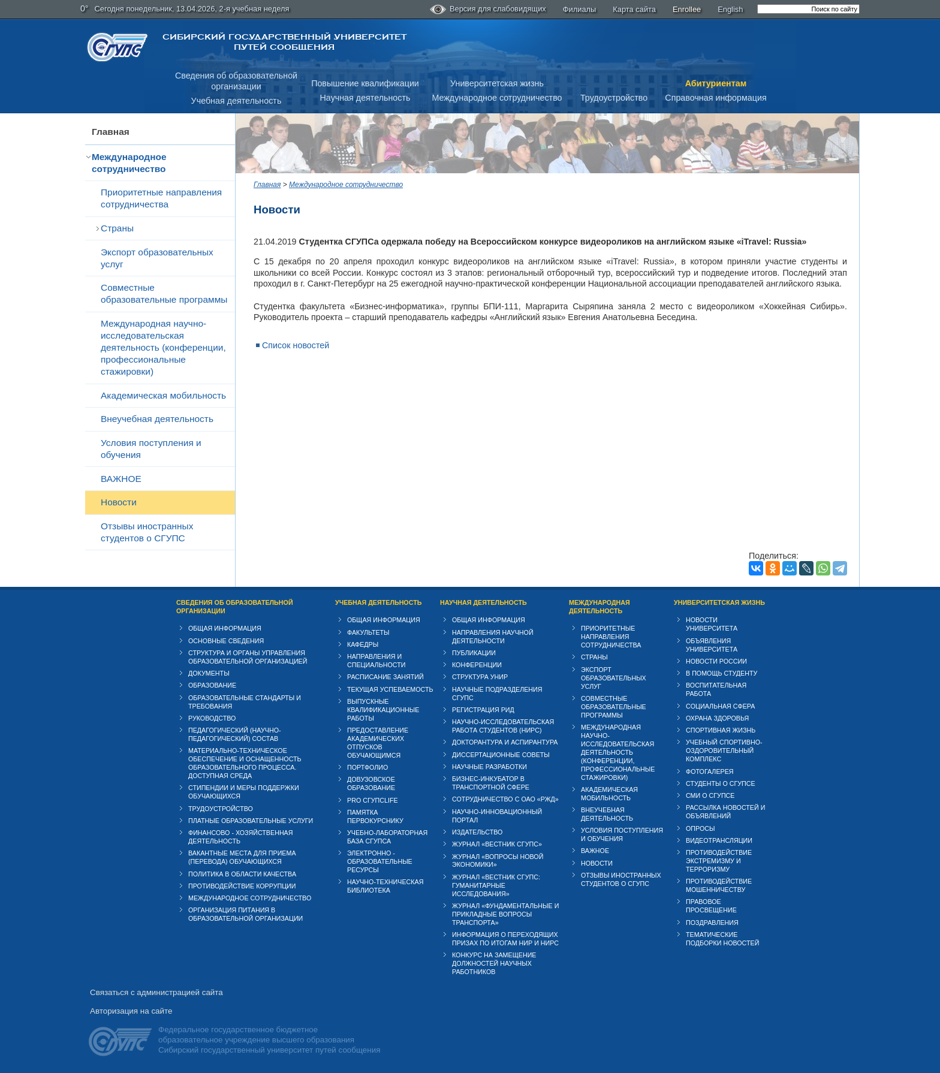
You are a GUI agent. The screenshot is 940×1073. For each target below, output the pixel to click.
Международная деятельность (599, 606)
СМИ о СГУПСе (710, 795)
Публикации (474, 652)
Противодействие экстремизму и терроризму (719, 861)
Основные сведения (226, 640)
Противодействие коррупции (242, 886)
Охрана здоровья (717, 718)
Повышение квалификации (365, 83)
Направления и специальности (376, 660)
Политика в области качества (242, 874)
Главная (110, 131)
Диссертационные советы (501, 754)
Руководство (212, 718)
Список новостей (295, 345)
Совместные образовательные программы (164, 293)
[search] (808, 9)
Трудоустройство (613, 98)
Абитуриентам (716, 83)
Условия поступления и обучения (151, 449)
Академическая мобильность (163, 395)
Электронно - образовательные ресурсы (379, 861)
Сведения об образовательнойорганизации (236, 81)
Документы (209, 673)
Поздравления (712, 922)
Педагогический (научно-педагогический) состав (234, 734)
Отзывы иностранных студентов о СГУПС (147, 532)
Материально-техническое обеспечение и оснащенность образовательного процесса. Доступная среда (245, 763)
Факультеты (368, 632)
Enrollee (687, 9)
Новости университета (711, 624)
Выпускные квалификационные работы (383, 710)
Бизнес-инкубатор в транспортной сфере (490, 783)
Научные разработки (489, 766)
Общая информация (224, 628)
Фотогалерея (710, 771)
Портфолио (367, 767)
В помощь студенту (721, 673)
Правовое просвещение (711, 906)
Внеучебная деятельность (157, 419)
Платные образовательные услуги (250, 820)
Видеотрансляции (719, 840)
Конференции (477, 664)
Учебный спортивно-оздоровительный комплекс (724, 750)
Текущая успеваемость (390, 689)
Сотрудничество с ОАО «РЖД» (505, 799)
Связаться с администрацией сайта (156, 992)
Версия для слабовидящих (488, 10)
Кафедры (362, 644)
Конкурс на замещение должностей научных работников (494, 963)
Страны (117, 228)
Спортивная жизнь (720, 730)
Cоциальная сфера (720, 706)
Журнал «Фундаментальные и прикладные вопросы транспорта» (505, 914)
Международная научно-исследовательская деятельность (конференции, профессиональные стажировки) (163, 347)
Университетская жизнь (497, 83)
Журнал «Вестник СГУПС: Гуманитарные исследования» (496, 885)
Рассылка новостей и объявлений (725, 811)
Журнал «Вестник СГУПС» (497, 844)
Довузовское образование (371, 783)
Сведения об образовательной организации (234, 606)
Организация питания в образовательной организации (245, 914)
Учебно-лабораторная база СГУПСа (387, 837)
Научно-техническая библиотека (385, 886)
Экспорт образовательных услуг (157, 258)
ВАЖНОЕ (121, 479)
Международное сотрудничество (497, 98)
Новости (119, 502)
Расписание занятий (385, 676)
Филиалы (579, 9)
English (730, 9)
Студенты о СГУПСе (720, 783)
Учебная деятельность (236, 101)
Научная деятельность (365, 98)
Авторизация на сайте (131, 1010)
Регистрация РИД (483, 709)
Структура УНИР (480, 676)
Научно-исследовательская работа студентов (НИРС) (503, 726)
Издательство (477, 832)
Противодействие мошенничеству (719, 885)
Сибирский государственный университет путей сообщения (284, 42)
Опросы (700, 828)
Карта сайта (634, 9)
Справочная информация (715, 98)
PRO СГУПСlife (372, 800)
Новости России (716, 661)
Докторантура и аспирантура (505, 742)
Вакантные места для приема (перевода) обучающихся (242, 857)
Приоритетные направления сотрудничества (161, 198)
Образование (212, 685)
